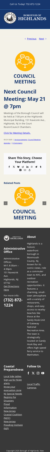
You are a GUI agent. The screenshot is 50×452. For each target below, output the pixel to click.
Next (41, 38)
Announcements (20, 140)
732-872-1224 (33, 4)
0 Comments (17, 143)
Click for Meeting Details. (17, 132)
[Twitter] (33, 373)
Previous (31, 38)
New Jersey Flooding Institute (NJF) (13, 425)
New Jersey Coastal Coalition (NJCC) (13, 415)
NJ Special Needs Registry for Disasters (13, 397)
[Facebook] (28, 373)
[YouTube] (42, 373)
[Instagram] (38, 373)
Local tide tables (12, 376)
